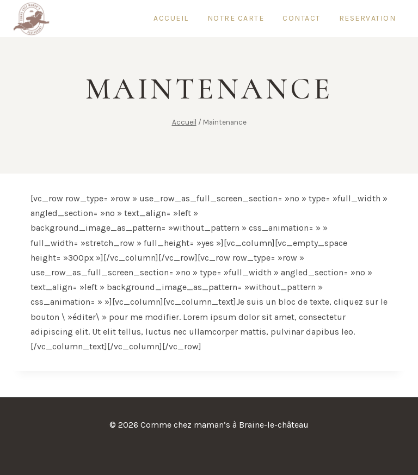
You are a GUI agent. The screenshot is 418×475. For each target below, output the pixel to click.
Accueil (171, 18)
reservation (367, 18)
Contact (301, 18)
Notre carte (236, 18)
